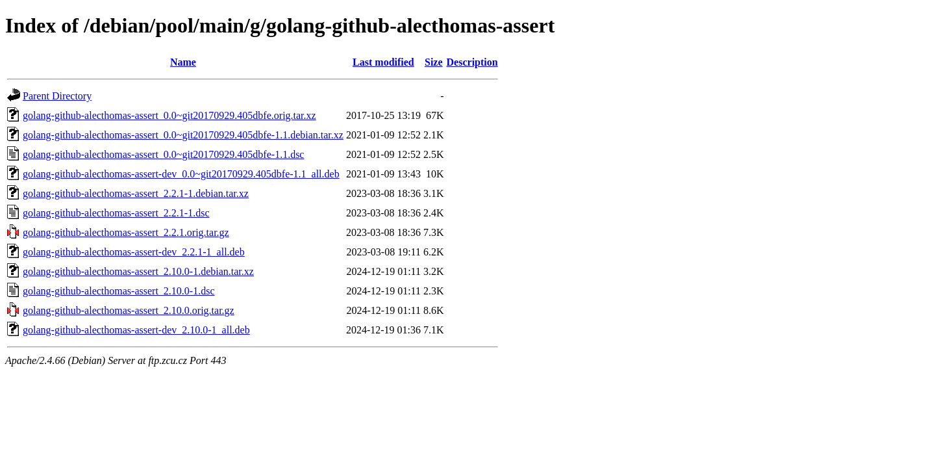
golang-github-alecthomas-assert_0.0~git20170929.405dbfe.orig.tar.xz (169, 115)
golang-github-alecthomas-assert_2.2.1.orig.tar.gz (126, 232)
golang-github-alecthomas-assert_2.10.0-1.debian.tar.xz (138, 271)
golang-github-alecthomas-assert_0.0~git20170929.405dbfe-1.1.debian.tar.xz (183, 134)
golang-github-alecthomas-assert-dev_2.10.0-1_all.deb (136, 329)
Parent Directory (57, 95)
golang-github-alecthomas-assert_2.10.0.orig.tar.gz (128, 310)
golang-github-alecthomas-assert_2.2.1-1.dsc (116, 212)
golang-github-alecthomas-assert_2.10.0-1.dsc (118, 290)
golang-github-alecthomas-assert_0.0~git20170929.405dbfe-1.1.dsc (163, 154)
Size (434, 62)
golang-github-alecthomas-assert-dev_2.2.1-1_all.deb (134, 251)
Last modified (383, 62)
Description (472, 62)
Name (183, 62)
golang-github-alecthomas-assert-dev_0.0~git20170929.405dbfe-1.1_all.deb (181, 173)
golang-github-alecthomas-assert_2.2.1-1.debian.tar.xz (136, 193)
